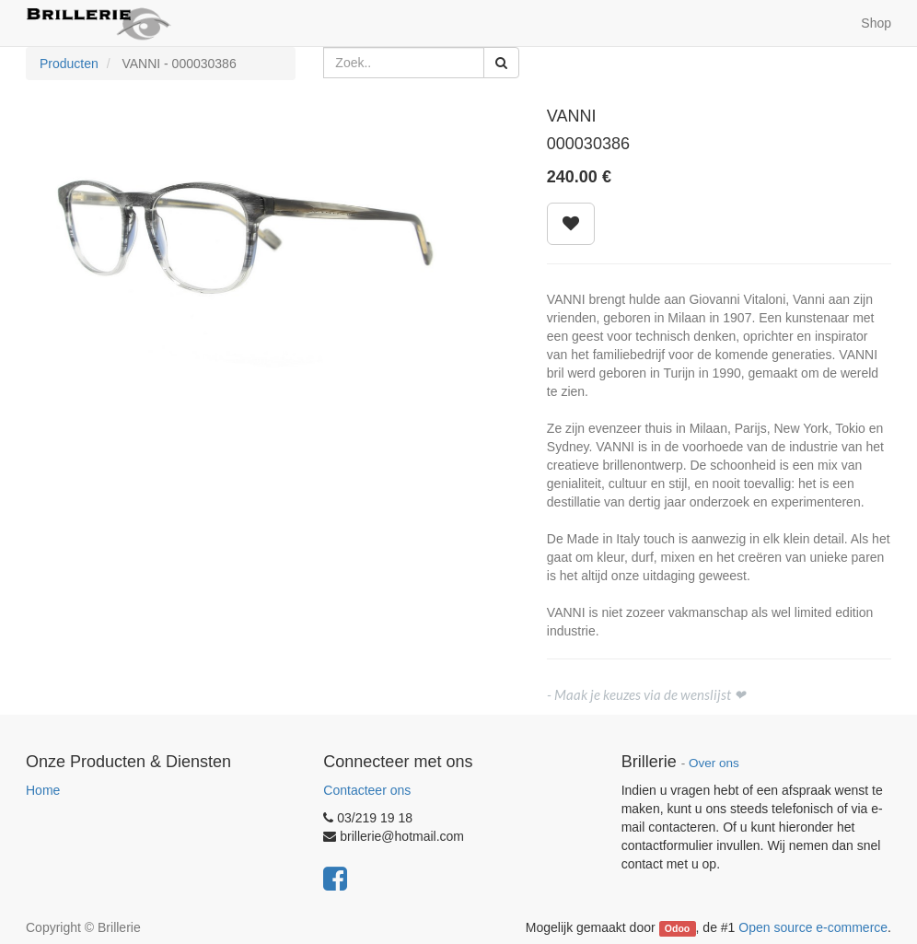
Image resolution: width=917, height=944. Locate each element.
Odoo (677, 928)
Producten (69, 63)
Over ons (714, 763)
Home (43, 790)
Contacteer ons (367, 790)
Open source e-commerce (813, 927)
